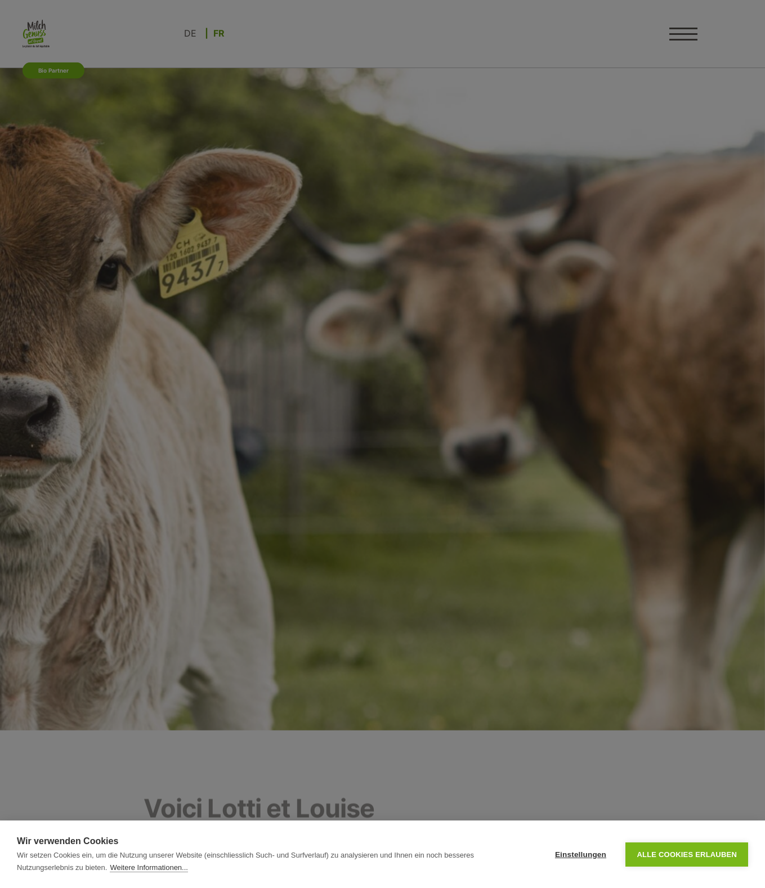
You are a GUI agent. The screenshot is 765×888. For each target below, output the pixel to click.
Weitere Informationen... (149, 867)
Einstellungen (580, 854)
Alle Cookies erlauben (687, 854)
